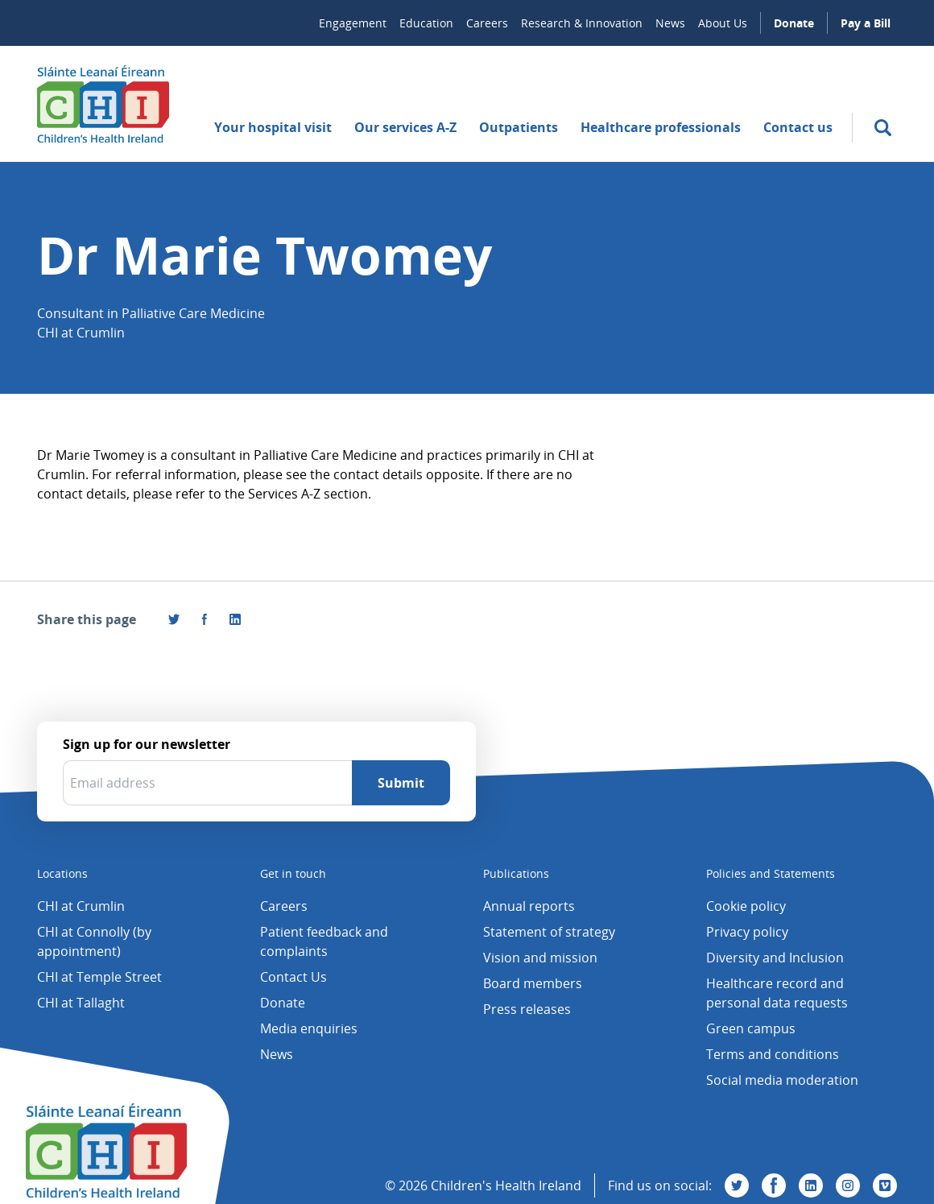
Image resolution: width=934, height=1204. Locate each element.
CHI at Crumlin (81, 906)
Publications (516, 873)
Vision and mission (540, 957)
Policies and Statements (770, 873)
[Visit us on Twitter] (737, 1185)
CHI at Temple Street (99, 977)
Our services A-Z (405, 127)
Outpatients (518, 127)
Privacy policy (747, 932)
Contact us (798, 127)
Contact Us (293, 977)
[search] (883, 128)
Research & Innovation (582, 23)
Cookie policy (746, 906)
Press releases (527, 1009)
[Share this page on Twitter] (174, 619)
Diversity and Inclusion (775, 957)
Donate (794, 23)
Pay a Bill (866, 23)
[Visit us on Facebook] (204, 619)
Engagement (352, 23)
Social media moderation (782, 1080)
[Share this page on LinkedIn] (235, 619)
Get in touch (293, 873)
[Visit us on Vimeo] (885, 1185)
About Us (722, 23)
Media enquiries (308, 1028)
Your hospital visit (273, 127)
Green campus (751, 1028)
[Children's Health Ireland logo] (103, 104)
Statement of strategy (549, 932)
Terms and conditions (772, 1054)
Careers (487, 23)
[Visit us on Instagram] (848, 1185)
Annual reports (529, 906)
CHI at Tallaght (81, 1003)
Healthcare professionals (661, 127)
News (670, 23)
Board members (532, 983)
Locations (62, 873)
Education (426, 23)
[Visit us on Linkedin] (811, 1185)
